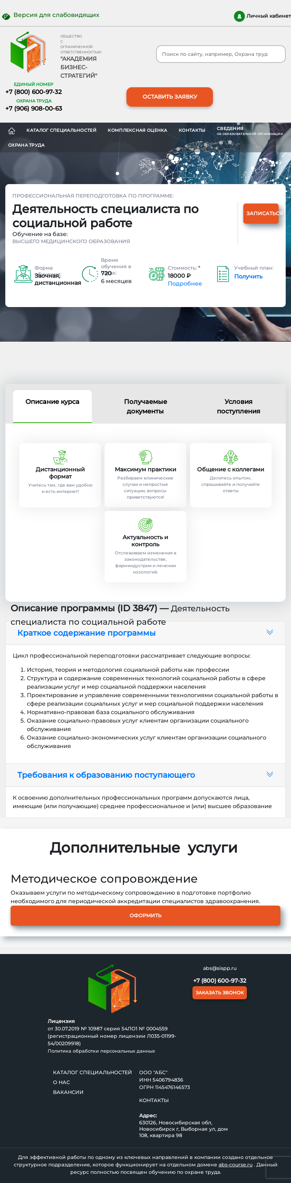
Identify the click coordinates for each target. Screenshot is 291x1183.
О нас (61, 1082)
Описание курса (52, 402)
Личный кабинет (262, 16)
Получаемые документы (145, 406)
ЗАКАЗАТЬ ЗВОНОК (220, 992)
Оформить (145, 915)
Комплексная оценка (137, 130)
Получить (248, 276)
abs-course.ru (236, 1164)
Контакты (192, 130)
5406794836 (168, 1080)
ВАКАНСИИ (68, 1092)
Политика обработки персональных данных (101, 1051)
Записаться (263, 213)
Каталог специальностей (61, 130)
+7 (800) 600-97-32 (33, 91)
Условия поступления (238, 406)
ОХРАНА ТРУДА (26, 145)
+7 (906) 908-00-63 (33, 108)
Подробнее (185, 283)
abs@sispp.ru (220, 968)
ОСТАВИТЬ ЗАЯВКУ (170, 96)
